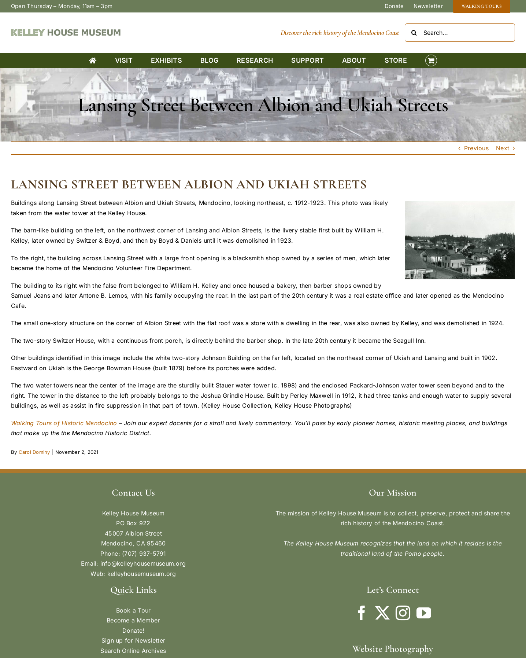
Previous (476, 148)
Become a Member (133, 620)
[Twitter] (382, 613)
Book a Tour (133, 610)
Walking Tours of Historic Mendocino (64, 423)
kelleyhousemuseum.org (141, 573)
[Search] (414, 32)
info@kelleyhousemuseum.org (143, 563)
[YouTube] (423, 613)
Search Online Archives (133, 650)
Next (502, 148)
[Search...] (460, 32)
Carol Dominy (34, 452)
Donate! (133, 630)
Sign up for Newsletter (133, 640)
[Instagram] (403, 613)
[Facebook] (361, 613)
